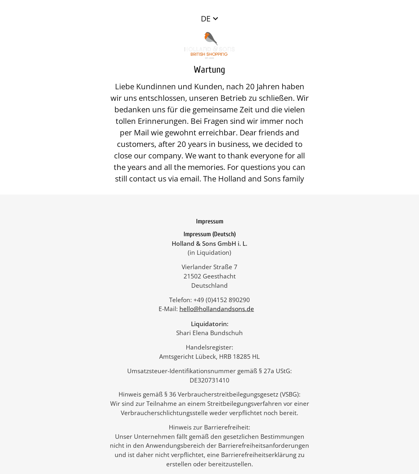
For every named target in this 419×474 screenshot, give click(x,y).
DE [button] (205, 18)
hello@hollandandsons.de (219, 308)
